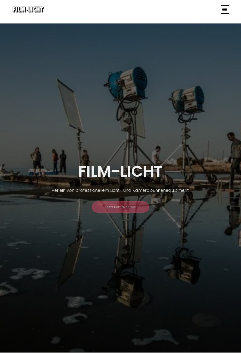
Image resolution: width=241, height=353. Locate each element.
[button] (225, 9)
